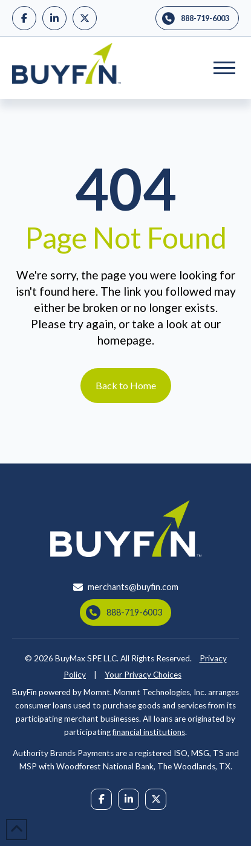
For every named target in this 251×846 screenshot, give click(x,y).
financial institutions (148, 732)
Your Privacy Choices (143, 674)
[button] (224, 67)
